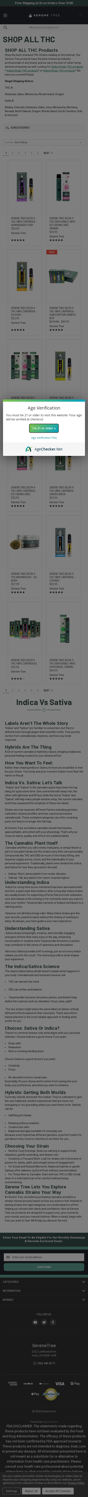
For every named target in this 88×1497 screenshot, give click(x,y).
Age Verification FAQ (44, 437)
